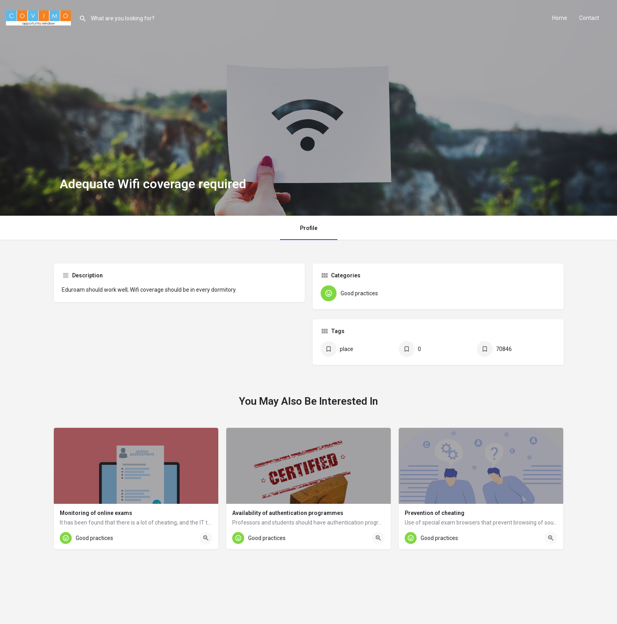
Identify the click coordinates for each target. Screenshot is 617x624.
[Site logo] (39, 17)
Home (559, 18)
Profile (308, 228)
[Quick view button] (206, 538)
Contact (589, 18)
